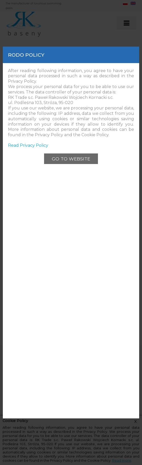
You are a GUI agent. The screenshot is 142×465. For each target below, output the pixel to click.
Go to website (71, 158)
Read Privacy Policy (28, 145)
